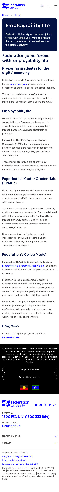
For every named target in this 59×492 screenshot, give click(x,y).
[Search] (49, 6)
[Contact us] (11, 426)
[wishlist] (42, 6)
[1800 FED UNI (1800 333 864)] (25, 417)
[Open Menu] (55, 6)
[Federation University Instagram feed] (45, 405)
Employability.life (18, 84)
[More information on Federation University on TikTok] (54, 405)
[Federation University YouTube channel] (36, 405)
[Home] (13, 6)
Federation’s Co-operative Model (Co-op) (23, 265)
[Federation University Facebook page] (40, 405)
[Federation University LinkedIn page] (50, 405)
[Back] (11, 15)
